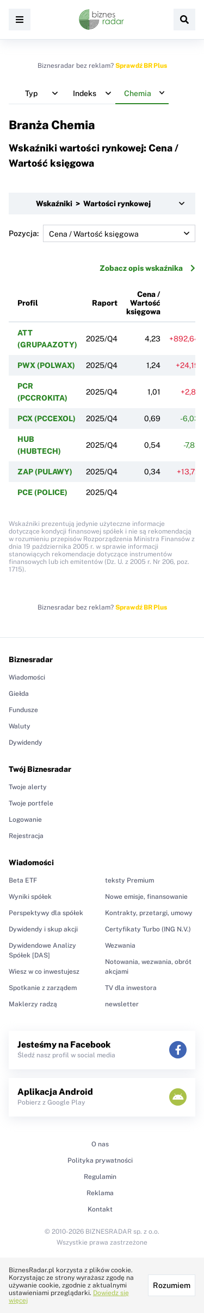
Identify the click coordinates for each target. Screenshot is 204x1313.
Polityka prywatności (100, 1160)
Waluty (19, 726)
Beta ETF (23, 880)
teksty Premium (129, 880)
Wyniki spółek (30, 896)
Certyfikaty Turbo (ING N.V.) (148, 929)
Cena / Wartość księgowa (143, 303)
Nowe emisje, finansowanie (146, 896)
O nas (100, 1144)
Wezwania (120, 945)
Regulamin (100, 1177)
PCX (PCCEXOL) (46, 418)
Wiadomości (27, 677)
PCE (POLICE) (42, 492)
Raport (105, 303)
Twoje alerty (28, 787)
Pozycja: (102, 233)
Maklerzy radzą (33, 1004)
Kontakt (100, 1209)
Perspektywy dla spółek (46, 913)
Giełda (19, 693)
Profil (27, 303)
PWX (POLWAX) (46, 365)
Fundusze (23, 710)
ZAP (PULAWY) (44, 471)
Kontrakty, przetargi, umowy (149, 913)
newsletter (122, 1004)
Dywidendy (25, 742)
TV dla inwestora (131, 988)
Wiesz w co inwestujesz (44, 971)
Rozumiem (171, 1285)
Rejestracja (26, 836)
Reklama (100, 1193)
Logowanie (25, 819)
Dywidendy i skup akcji (43, 929)
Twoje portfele (31, 803)
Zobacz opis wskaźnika (147, 268)
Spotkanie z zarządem (43, 988)
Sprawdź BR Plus (141, 65)
